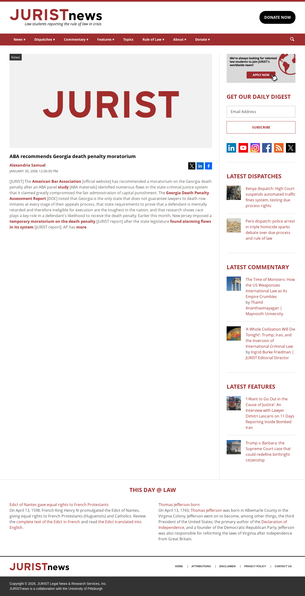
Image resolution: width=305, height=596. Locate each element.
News (19, 39)
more (81, 227)
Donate (202, 39)
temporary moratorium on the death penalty (52, 221)
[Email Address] (261, 112)
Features (105, 39)
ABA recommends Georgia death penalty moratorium (73, 156)
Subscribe (261, 127)
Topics (128, 39)
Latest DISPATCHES (254, 176)
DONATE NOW (277, 17)
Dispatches (44, 39)
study (63, 187)
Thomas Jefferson (206, 510)
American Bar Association (56, 181)
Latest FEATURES (251, 386)
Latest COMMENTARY (258, 267)
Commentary (76, 39)
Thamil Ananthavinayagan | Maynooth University (264, 308)
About (179, 39)
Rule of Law (153, 39)
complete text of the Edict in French (48, 521)
